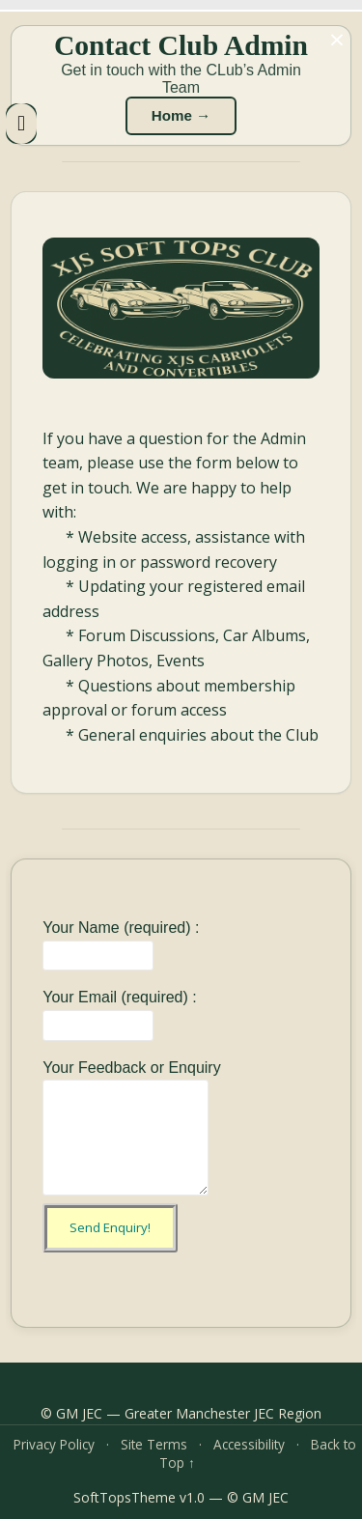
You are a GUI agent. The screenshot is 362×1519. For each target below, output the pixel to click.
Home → (181, 115)
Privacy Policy (54, 1444)
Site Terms (154, 1444)
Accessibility (249, 1444)
